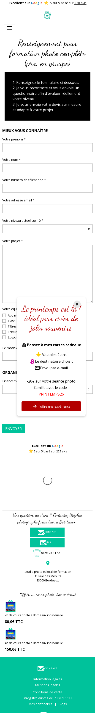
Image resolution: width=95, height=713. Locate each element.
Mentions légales (47, 639)
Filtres (12, 326)
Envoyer (13, 428)
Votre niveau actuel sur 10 (21, 220)
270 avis (80, 3)
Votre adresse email (17, 200)
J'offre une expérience (51, 406)
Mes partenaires (40, 658)
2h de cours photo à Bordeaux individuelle (34, 569)
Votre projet (11, 241)
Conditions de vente (47, 646)
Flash (12, 321)
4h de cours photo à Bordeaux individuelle (34, 597)
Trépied (13, 332)
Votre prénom (12, 139)
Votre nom (10, 159)
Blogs (62, 658)
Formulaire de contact (47, 680)
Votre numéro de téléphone (22, 180)
